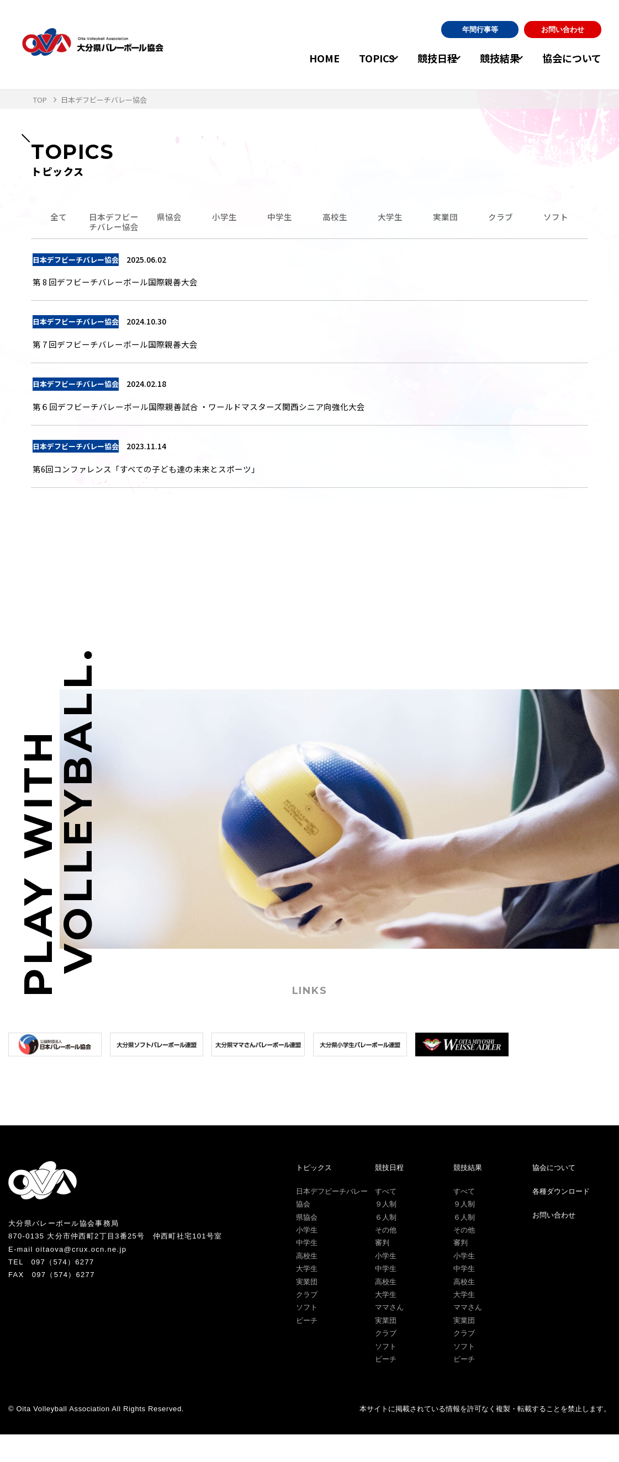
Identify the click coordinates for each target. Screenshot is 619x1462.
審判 (382, 1270)
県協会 (169, 219)
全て (58, 219)
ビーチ (307, 1347)
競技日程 (418, 58)
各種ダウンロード (561, 1218)
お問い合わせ (562, 29)
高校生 (334, 219)
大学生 (390, 219)
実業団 (445, 219)
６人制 (385, 1244)
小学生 (224, 219)
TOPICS (349, 58)
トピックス (314, 1194)
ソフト (555, 219)
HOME (296, 58)
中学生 (279, 219)
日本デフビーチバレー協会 (114, 229)
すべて (385, 1218)
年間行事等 (480, 29)
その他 (385, 1257)
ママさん (389, 1335)
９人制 (385, 1231)
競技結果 (490, 58)
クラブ (500, 219)
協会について (571, 58)
